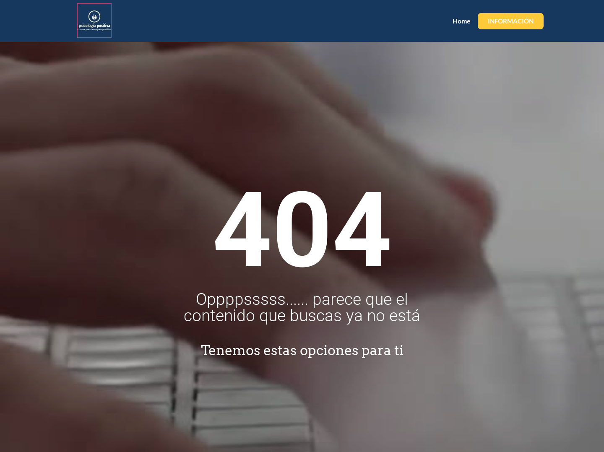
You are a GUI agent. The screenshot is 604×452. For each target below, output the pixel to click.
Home (462, 21)
